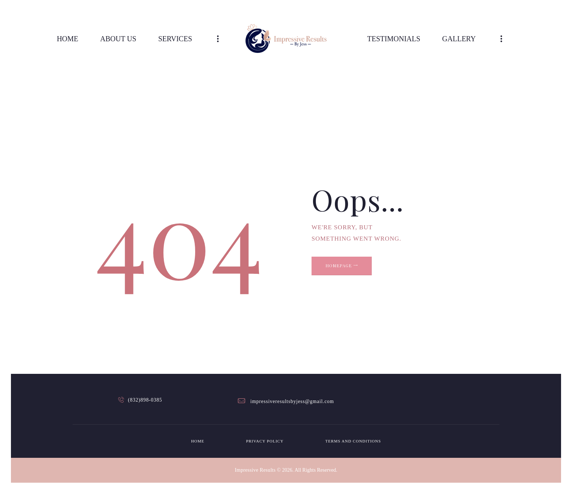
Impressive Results (255, 470)
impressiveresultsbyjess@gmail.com (292, 401)
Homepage (353, 270)
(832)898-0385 (146, 401)
